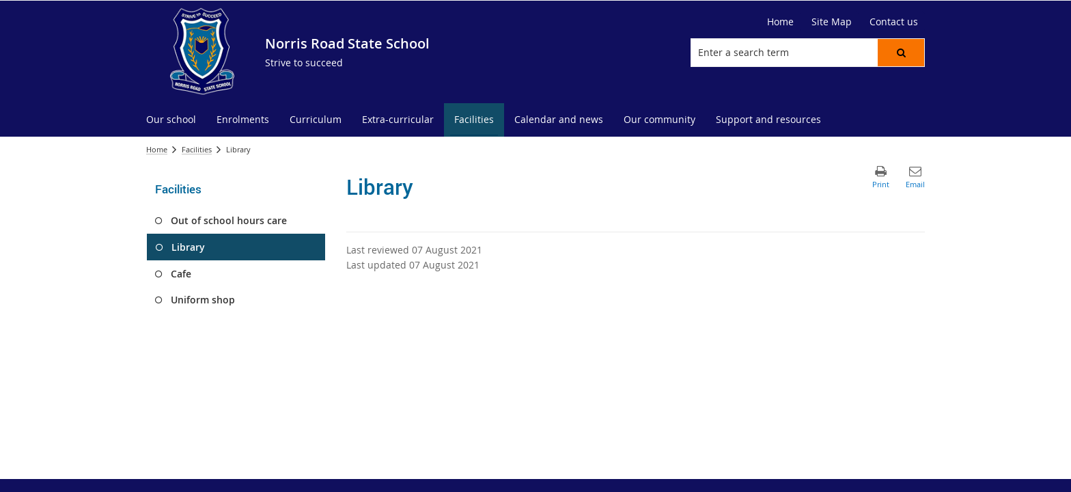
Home (156, 149)
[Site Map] (832, 22)
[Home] (780, 22)
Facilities (197, 149)
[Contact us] (894, 22)
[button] (901, 52)
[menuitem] (171, 120)
